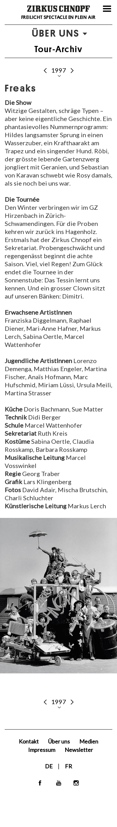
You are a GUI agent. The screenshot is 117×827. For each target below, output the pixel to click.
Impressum (41, 749)
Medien (88, 741)
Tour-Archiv (58, 49)
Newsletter (79, 749)
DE (49, 766)
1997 (59, 70)
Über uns (59, 741)
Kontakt (29, 741)
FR (68, 766)
